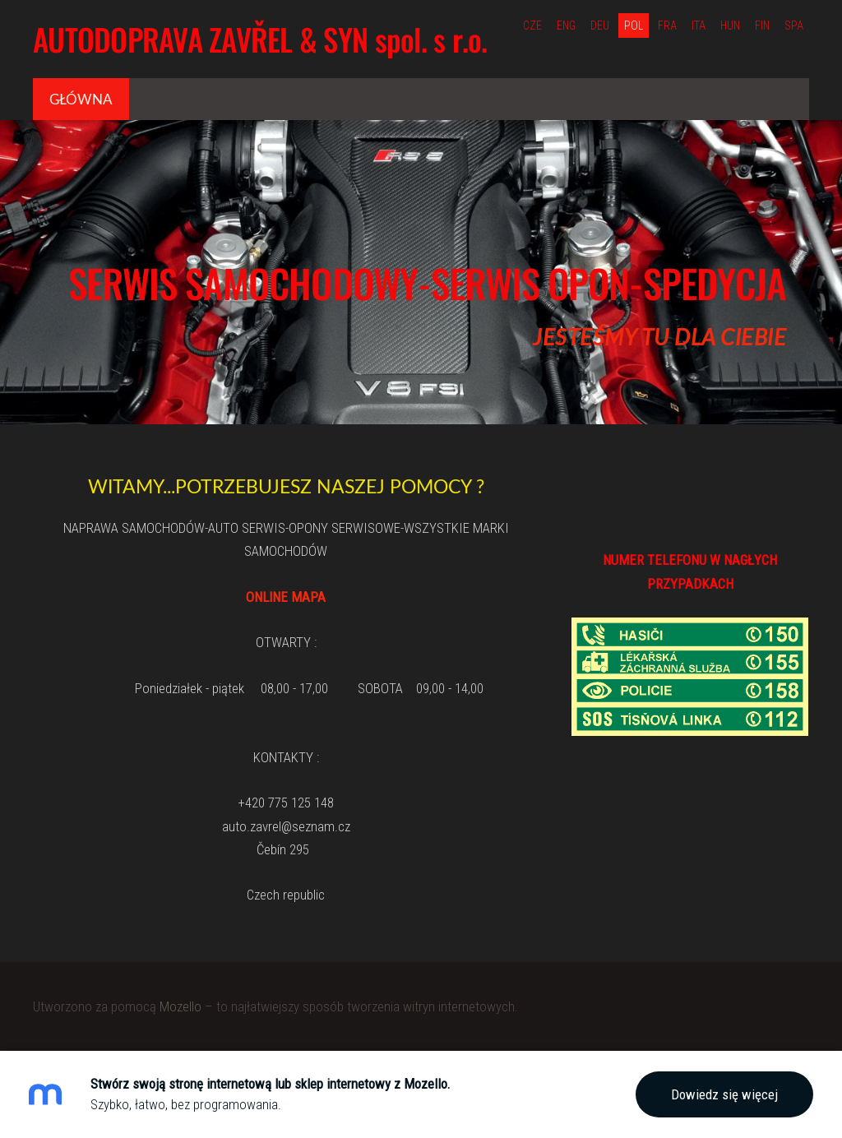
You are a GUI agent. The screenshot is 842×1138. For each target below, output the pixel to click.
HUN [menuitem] (730, 25)
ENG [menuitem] (566, 25)
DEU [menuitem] (599, 25)
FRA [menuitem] (667, 25)
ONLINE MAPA (286, 597)
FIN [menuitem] (762, 25)
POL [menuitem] (633, 25)
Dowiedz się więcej (724, 1094)
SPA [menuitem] (793, 25)
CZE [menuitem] (532, 25)
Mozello (180, 1006)
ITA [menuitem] (699, 25)
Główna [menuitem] (81, 99)
